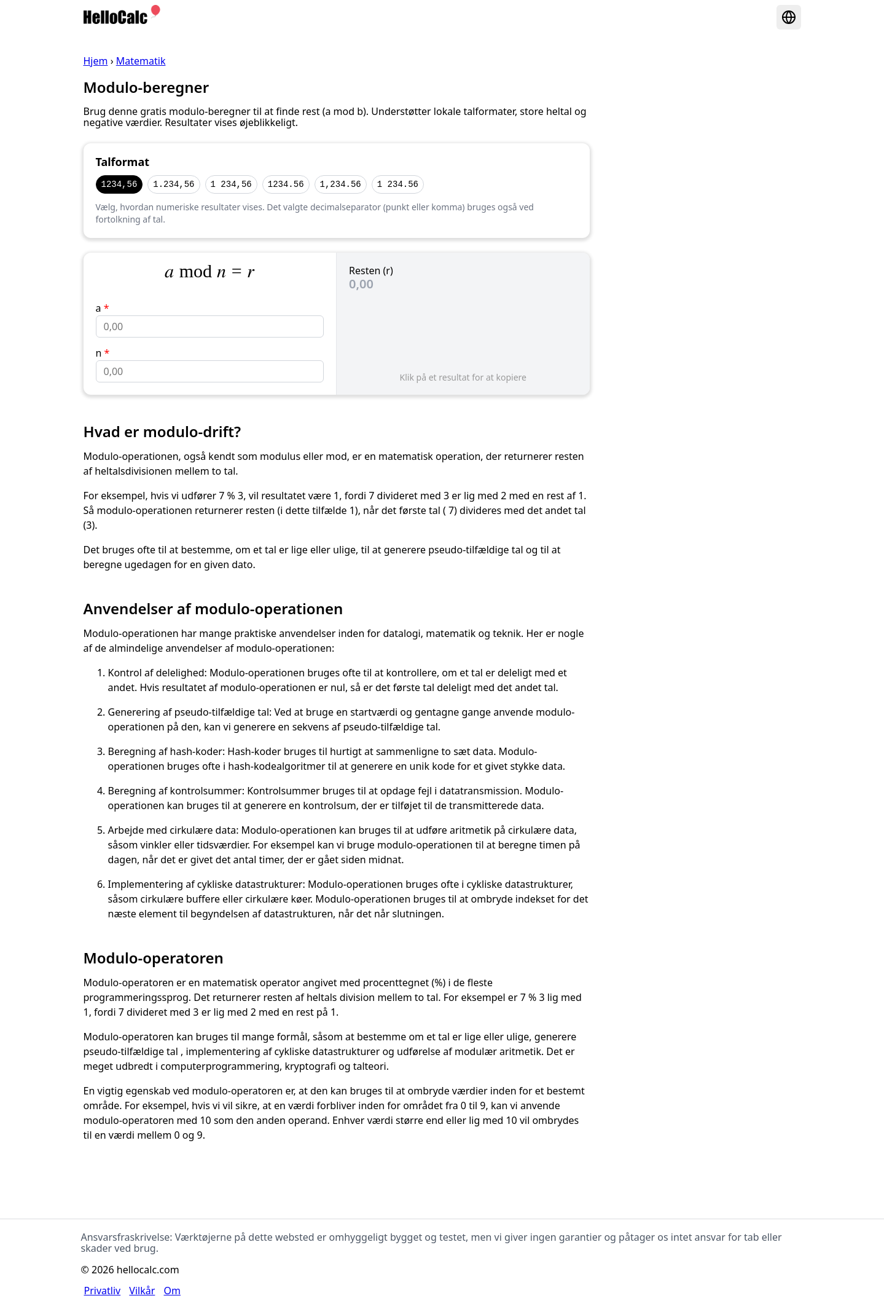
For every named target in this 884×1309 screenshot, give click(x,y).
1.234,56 (173, 184)
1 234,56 (231, 184)
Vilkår (142, 1290)
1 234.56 (397, 184)
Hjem (96, 61)
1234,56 (119, 184)
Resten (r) (371, 270)
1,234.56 (340, 184)
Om (172, 1290)
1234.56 (286, 184)
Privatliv (102, 1290)
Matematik (141, 61)
